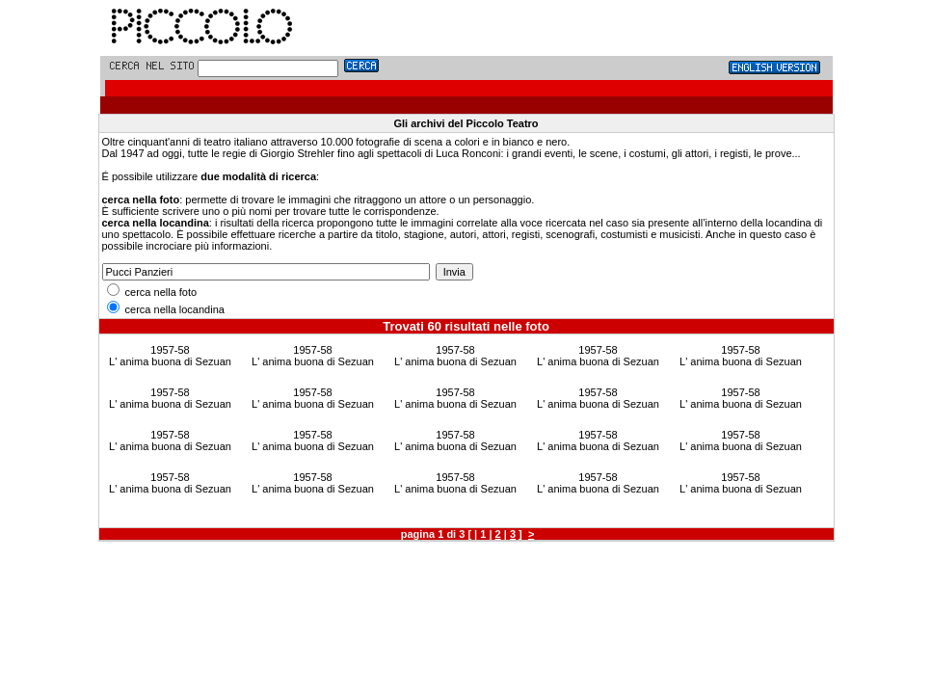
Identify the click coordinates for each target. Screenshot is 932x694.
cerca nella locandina (166, 309)
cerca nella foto (152, 292)
